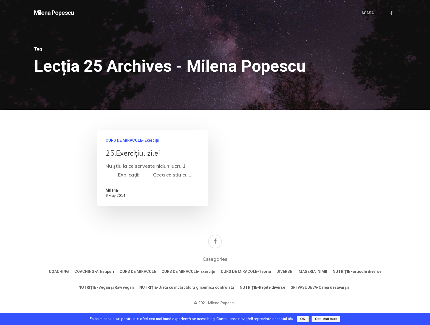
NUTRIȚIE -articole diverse (357, 271)
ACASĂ (367, 13)
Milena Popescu (54, 13)
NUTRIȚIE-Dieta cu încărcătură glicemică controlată (186, 287)
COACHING (59, 271)
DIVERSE (284, 271)
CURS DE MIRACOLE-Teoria (246, 271)
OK (302, 319)
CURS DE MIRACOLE (138, 271)
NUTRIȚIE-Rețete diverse (262, 287)
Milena (112, 190)
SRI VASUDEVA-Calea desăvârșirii (321, 287)
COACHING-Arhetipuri (94, 271)
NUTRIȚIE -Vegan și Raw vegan (106, 287)
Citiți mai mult (326, 319)
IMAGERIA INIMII (312, 271)
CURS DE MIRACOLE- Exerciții (132, 140)
